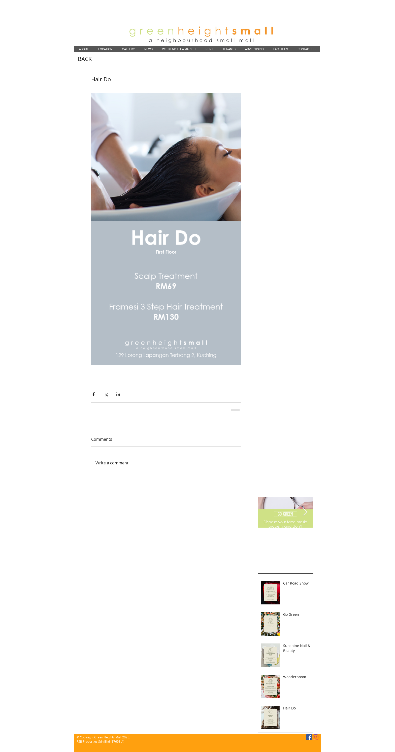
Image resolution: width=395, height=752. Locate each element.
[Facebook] (309, 737)
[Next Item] (305, 512)
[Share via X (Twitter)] (106, 394)
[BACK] (84, 59)
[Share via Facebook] (93, 394)
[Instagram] (315, 737)
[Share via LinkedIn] (118, 394)
